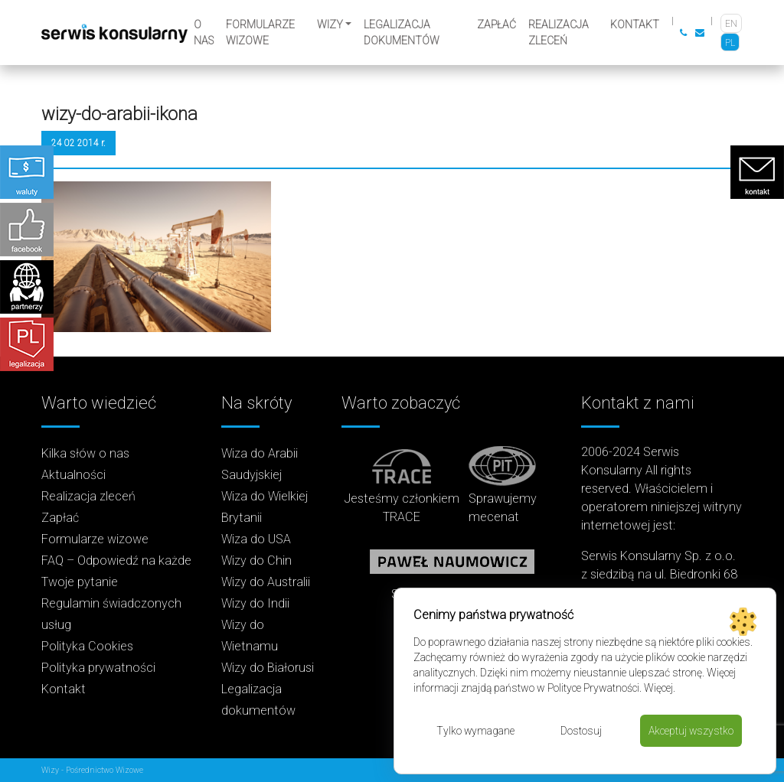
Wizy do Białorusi (267, 667)
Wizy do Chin (256, 560)
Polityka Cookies (87, 646)
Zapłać (496, 24)
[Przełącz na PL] (730, 42)
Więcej (658, 688)
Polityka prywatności (98, 667)
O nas (204, 32)
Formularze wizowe (260, 32)
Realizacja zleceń (558, 32)
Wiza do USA (256, 539)
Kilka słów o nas (85, 453)
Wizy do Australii (265, 582)
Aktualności (73, 475)
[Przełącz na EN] (731, 23)
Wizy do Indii (255, 603)
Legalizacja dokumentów (401, 32)
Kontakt (634, 24)
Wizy (330, 24)
